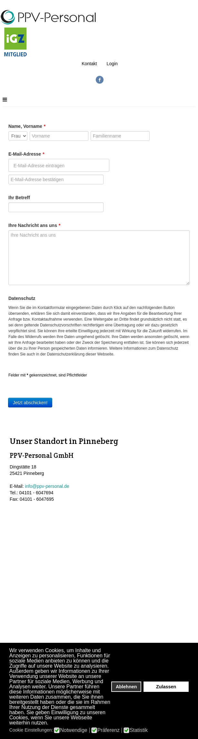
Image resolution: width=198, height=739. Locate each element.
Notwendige (73, 730)
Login (112, 63)
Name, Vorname (26, 126)
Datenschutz (21, 298)
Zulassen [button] (166, 686)
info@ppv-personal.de (47, 485)
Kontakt (89, 63)
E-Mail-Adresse (26, 154)
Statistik (139, 730)
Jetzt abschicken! (30, 402)
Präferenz (108, 730)
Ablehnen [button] (126, 686)
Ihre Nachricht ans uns (34, 225)
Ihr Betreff (19, 197)
